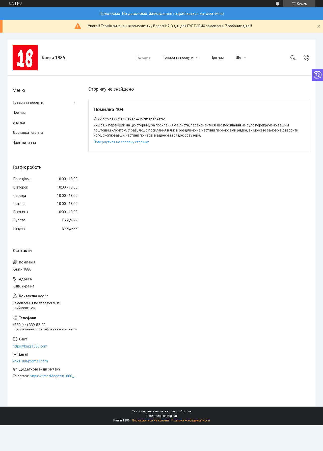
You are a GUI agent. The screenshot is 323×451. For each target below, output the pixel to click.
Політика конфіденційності (190, 420)
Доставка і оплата (28, 132)
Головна (143, 58)
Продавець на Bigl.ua (161, 416)
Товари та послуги (178, 58)
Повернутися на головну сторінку (121, 142)
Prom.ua (186, 411)
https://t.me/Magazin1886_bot (54, 376)
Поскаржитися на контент (150, 420)
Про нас (217, 58)
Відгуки (19, 122)
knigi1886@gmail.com (30, 361)
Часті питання (24, 143)
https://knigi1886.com (30, 346)
